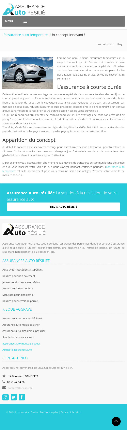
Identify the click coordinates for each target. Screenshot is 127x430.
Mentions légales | (50, 412)
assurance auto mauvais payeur (21, 343)
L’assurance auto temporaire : (26, 35)
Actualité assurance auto (17, 349)
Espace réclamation (71, 412)
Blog (120, 44)
